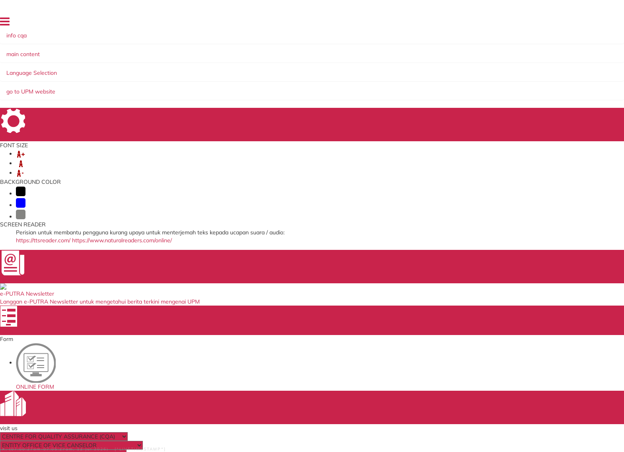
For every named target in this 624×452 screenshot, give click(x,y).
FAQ (544, 23)
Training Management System (192, 314)
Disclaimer (74, 431)
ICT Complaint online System (190, 290)
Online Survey (172, 298)
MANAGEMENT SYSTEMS (210, 68)
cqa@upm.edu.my (461, 232)
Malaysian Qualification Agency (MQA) (309, 306)
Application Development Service (409, 330)
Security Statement (115, 431)
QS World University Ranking (297, 332)
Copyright (206, 431)
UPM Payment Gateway (398, 306)
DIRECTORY (463, 23)
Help (50, 431)
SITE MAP (493, 23)
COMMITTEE (340, 68)
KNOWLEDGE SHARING (420, 68)
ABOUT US (65, 68)
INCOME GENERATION (493, 68)
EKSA (372, 68)
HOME (438, 23)
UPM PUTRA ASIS (391, 338)
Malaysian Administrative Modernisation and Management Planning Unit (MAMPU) (311, 319)
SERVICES (153, 68)
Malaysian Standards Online (404, 290)
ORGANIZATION (109, 68)
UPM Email (383, 322)
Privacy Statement (166, 431)
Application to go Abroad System (195, 322)
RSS (229, 431)
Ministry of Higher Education (297, 290)
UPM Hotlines (444, 113)
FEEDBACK (521, 23)
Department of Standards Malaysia (305, 340)
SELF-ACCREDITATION (284, 68)
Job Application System (183, 330)
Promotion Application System (192, 338)
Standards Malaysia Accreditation (411, 298)
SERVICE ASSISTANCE (80, 76)
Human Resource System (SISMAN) (198, 306)
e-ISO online (384, 314)
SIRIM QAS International (292, 298)
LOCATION (566, 23)
